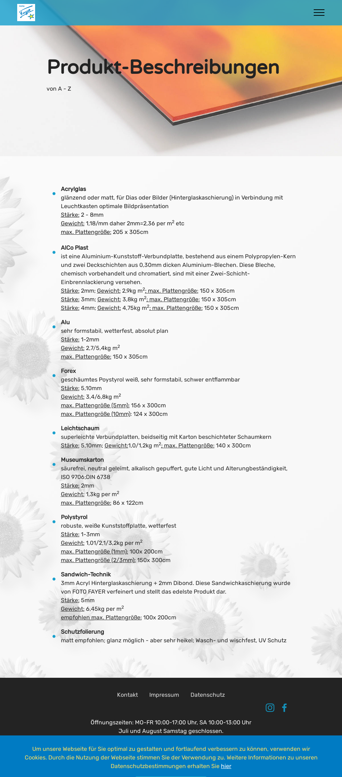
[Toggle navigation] (319, 12)
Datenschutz (208, 709)
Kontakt (127, 709)
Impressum (164, 709)
